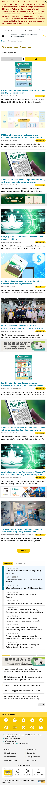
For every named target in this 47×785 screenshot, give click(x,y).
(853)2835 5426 (24, 743)
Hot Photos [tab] (20, 563)
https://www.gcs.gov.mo (12, 739)
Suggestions (31, 749)
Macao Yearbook (10, 756)
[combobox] (10, 52)
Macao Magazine (10, 753)
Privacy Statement (33, 756)
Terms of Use (31, 760)
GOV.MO (7, 749)
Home (3, 41)
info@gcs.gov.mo (10, 741)
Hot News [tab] (8, 563)
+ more (42, 704)
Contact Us (31, 753)
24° (30, 30)
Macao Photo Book (10, 760)
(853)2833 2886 (10, 743)
